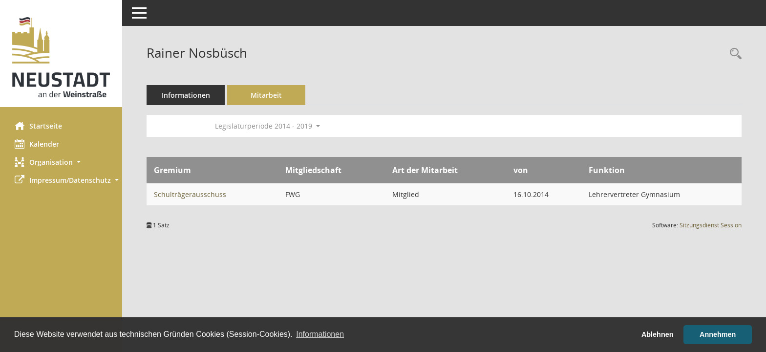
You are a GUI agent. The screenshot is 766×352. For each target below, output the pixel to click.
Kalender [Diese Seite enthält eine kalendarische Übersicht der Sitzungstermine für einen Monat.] (37, 144)
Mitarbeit (266, 95)
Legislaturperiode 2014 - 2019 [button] (267, 126)
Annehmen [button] (718, 334)
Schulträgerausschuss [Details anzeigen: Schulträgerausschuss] (190, 194)
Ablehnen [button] (657, 334)
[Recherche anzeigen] (733, 54)
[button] (61, 162)
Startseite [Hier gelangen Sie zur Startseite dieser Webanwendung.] (38, 126)
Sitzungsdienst (711, 225)
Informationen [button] (320, 334)
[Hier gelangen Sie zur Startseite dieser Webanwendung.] (61, 57)
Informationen (186, 95)
